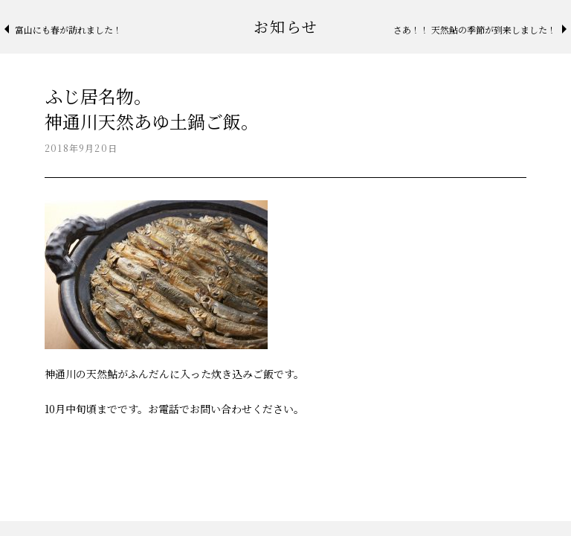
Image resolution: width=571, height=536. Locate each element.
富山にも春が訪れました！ (68, 29)
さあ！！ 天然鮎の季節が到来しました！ (474, 29)
